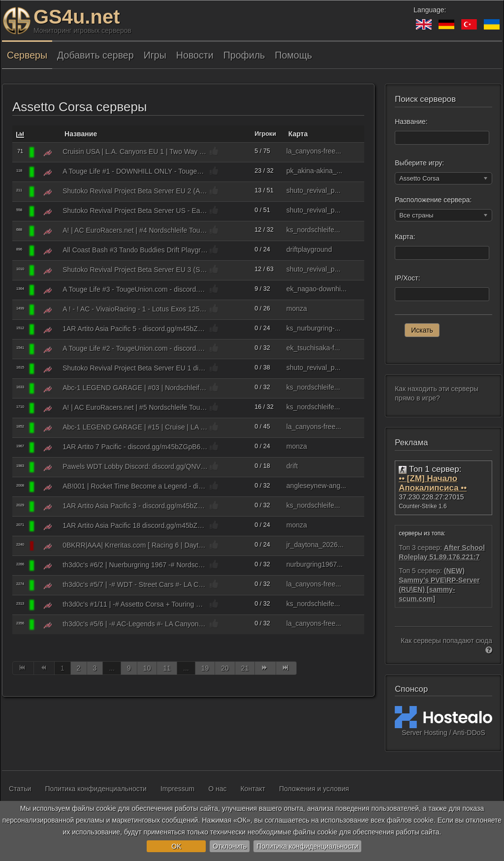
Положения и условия (314, 789)
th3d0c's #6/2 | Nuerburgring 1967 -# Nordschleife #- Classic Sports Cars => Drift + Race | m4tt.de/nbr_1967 (135, 565)
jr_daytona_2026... (315, 545)
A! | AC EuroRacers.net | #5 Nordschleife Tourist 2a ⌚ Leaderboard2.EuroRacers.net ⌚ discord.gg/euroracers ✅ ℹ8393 (135, 407)
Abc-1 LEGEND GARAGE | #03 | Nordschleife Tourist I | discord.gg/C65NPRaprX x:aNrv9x (135, 388)
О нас (217, 789)
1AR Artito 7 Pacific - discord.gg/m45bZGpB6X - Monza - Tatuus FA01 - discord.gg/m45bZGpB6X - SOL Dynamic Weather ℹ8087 (135, 447)
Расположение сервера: (433, 200)
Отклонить (230, 846)
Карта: (405, 237)
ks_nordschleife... (313, 230)
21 (245, 668)
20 (225, 668)
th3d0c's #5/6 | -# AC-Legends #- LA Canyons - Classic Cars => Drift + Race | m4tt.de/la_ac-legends (135, 624)
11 (167, 668)
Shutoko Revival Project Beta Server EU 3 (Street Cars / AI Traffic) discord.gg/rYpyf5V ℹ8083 (135, 270)
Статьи (20, 789)
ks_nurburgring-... (313, 328)
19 (205, 668)
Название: (411, 121)
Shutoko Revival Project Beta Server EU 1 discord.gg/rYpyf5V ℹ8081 (135, 368)
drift (292, 466)
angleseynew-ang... (316, 486)
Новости (195, 55)
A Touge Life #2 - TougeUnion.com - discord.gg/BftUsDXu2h (135, 348)
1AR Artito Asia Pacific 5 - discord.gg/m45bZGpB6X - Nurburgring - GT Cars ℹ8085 (135, 329)
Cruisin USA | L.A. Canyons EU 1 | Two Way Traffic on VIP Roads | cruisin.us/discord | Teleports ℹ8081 (135, 151)
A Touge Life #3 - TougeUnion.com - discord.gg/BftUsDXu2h (135, 289)
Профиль (244, 55)
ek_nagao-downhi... (316, 289)
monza (296, 308)
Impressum (177, 789)
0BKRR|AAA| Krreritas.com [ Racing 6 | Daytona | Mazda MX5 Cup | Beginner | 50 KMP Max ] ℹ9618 (135, 545)
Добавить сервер (95, 55)
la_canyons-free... (313, 151)
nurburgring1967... (314, 564)
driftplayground (309, 249)
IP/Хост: (407, 278)
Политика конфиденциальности (307, 846)
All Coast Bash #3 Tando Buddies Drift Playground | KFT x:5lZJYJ (135, 250)
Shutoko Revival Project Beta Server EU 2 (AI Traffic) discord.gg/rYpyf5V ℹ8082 (135, 191)
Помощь (293, 55)
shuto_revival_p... (313, 190)
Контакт (252, 789)
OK (176, 846)
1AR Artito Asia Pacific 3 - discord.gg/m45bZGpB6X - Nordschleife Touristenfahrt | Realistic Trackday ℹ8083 (135, 506)
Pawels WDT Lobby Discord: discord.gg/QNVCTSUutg (135, 466)
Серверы (27, 55)
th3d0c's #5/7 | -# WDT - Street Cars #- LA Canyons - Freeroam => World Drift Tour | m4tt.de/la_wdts (135, 584)
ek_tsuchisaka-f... (313, 348)
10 (147, 668)
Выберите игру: (419, 163)
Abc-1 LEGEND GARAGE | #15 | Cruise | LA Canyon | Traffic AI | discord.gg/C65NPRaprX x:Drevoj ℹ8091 (135, 427)
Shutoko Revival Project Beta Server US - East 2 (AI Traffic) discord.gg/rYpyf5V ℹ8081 (135, 211)
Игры (155, 55)
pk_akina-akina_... (314, 171)
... (112, 668)
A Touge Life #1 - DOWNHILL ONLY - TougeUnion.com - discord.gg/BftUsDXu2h (135, 171)
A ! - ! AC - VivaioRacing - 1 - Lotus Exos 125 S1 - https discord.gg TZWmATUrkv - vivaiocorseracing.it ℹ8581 (135, 309)
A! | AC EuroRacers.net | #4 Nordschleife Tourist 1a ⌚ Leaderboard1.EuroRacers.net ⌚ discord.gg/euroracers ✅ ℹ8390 (135, 230)
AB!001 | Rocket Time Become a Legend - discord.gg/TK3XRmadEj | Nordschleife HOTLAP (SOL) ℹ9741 (135, 486)
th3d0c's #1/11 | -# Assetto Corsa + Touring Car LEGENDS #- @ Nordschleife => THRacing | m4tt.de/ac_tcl (135, 604)
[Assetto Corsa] (48, 152)
